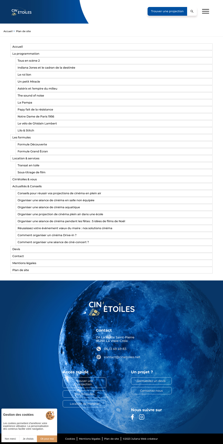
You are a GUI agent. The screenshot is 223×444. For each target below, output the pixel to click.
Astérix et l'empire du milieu (37, 88)
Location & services (25, 158)
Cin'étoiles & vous (24, 179)
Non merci (10, 438)
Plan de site (20, 270)
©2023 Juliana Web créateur (140, 438)
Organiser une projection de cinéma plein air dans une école (60, 214)
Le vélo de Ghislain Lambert (37, 123)
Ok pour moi (47, 438)
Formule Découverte (32, 144)
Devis (16, 249)
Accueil (17, 46)
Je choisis (28, 438)
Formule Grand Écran (33, 151)
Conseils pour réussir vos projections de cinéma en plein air (59, 193)
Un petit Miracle (29, 81)
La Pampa (25, 102)
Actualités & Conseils (27, 186)
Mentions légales (24, 263)
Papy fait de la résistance (35, 109)
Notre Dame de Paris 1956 (36, 116)
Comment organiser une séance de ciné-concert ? (53, 242)
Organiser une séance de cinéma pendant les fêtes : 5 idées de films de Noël (71, 221)
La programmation (25, 53)
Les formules (21, 137)
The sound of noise (31, 95)
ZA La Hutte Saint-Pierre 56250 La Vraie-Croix (115, 339)
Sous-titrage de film (31, 172)
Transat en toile (28, 165)
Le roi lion (24, 74)
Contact (18, 256)
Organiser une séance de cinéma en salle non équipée (56, 200)
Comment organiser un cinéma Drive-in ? (47, 235)
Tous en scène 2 (29, 60)
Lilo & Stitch (26, 130)
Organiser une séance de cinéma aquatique (49, 207)
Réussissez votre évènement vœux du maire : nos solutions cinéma (65, 228)
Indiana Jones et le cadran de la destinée (46, 67)
